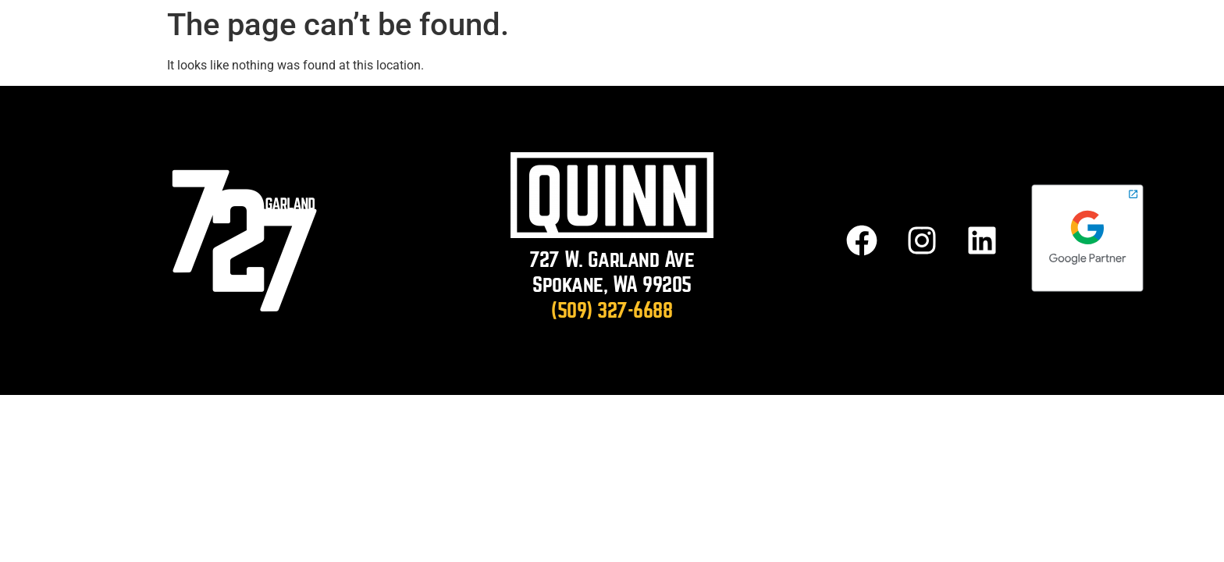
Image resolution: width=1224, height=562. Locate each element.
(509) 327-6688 (611, 311)
